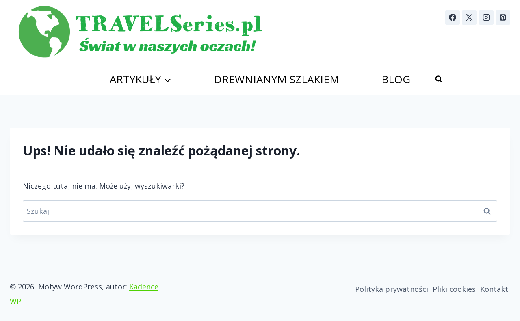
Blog (395, 79)
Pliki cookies (454, 289)
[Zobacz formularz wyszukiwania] (438, 79)
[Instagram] (486, 17)
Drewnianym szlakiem (276, 79)
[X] (469, 17)
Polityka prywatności (391, 289)
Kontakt (494, 289)
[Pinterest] (503, 17)
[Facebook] (452, 17)
